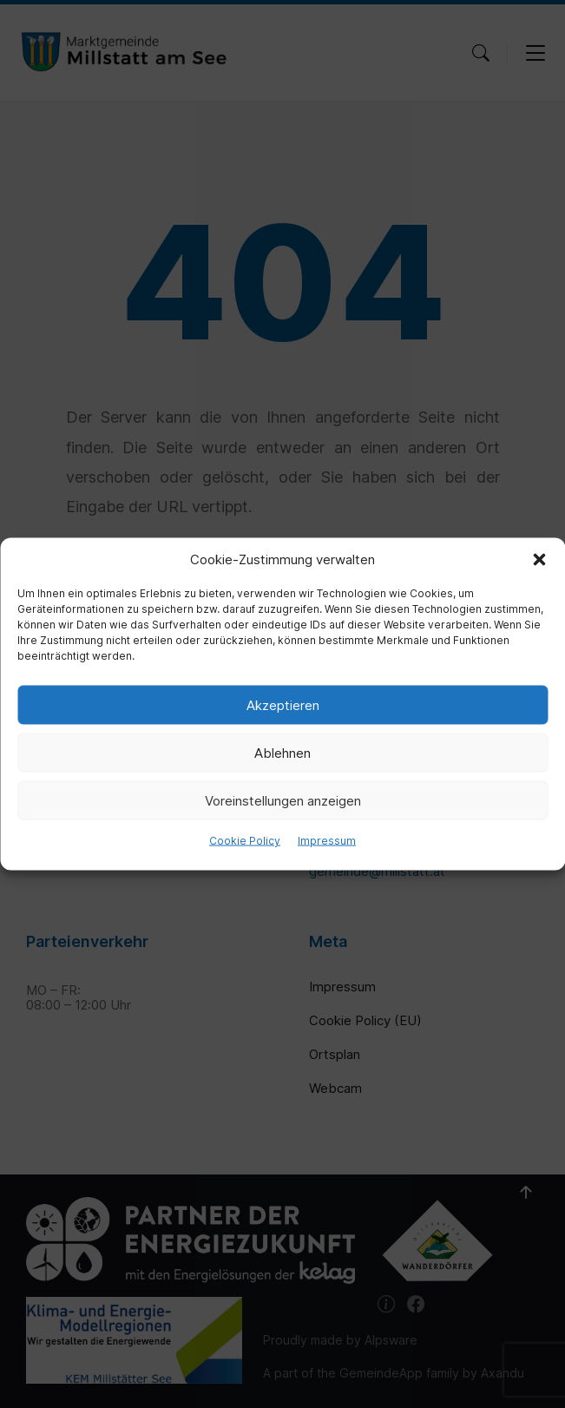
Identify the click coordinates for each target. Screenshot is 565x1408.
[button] (539, 560)
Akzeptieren (282, 704)
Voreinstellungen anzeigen (283, 800)
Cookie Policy (244, 840)
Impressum (327, 840)
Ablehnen (282, 752)
